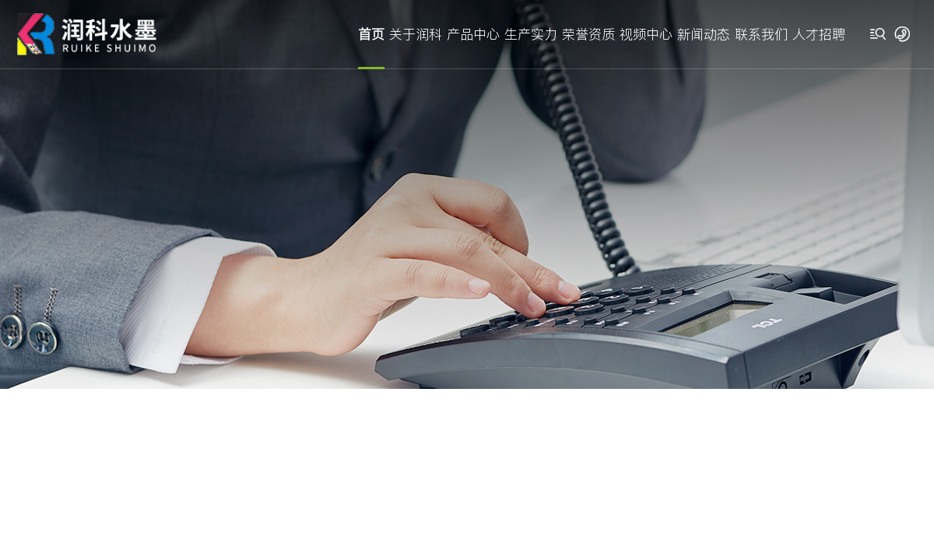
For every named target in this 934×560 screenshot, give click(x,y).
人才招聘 (818, 34)
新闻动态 (703, 34)
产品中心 (473, 34)
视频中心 (646, 34)
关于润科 (415, 34)
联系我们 (761, 34)
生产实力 (530, 34)
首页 (371, 34)
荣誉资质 (588, 34)
